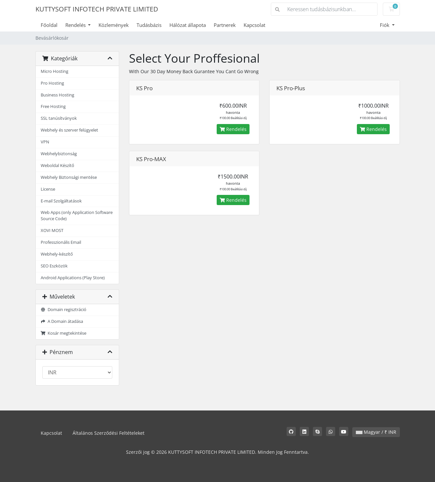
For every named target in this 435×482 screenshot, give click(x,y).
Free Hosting (53, 106)
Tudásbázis (149, 25)
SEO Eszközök (54, 266)
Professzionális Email (61, 242)
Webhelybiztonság (59, 154)
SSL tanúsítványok (59, 118)
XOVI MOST (52, 230)
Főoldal (49, 25)
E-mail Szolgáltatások (61, 201)
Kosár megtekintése (64, 333)
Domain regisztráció (64, 309)
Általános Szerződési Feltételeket (108, 433)
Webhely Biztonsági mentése (69, 177)
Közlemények (113, 25)
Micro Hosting (54, 71)
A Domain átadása (62, 321)
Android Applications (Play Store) (73, 278)
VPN (45, 142)
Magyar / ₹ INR (376, 432)
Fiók (385, 25)
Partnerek (225, 25)
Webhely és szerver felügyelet (69, 130)
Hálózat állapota (187, 25)
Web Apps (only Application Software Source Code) (77, 215)
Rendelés (76, 25)
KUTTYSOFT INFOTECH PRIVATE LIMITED (96, 9)
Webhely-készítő (57, 254)
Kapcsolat (254, 25)
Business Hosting (57, 95)
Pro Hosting (52, 83)
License (48, 189)
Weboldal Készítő (57, 165)
